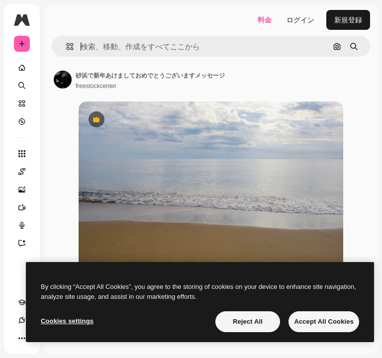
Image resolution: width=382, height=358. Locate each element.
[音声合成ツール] (27, 225)
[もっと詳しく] (22, 121)
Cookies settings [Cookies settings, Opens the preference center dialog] (67, 321)
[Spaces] (27, 171)
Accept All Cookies (324, 321)
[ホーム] (22, 68)
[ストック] (22, 103)
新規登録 (348, 20)
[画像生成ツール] (27, 189)
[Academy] (22, 302)
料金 (265, 20)
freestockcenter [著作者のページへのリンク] (96, 86)
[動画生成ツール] (27, 207)
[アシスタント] (27, 243)
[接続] (22, 320)
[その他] (22, 338)
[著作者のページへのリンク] (63, 80)
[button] (66, 46)
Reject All (248, 321)
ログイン (300, 20)
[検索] (22, 85)
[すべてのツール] (22, 154)
